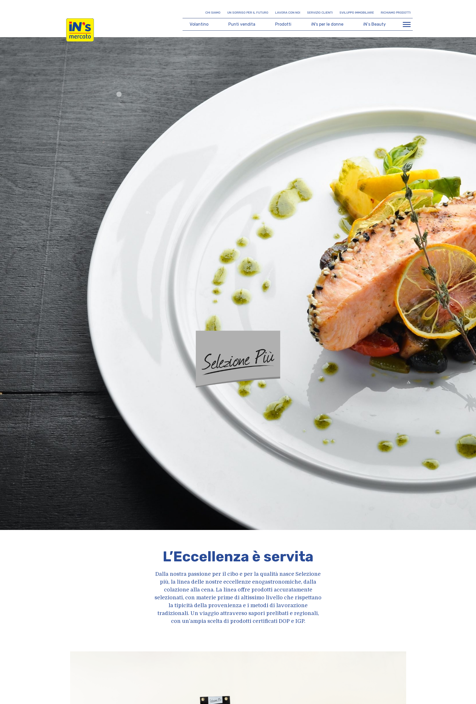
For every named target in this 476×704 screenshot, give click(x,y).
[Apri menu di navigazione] (407, 24)
